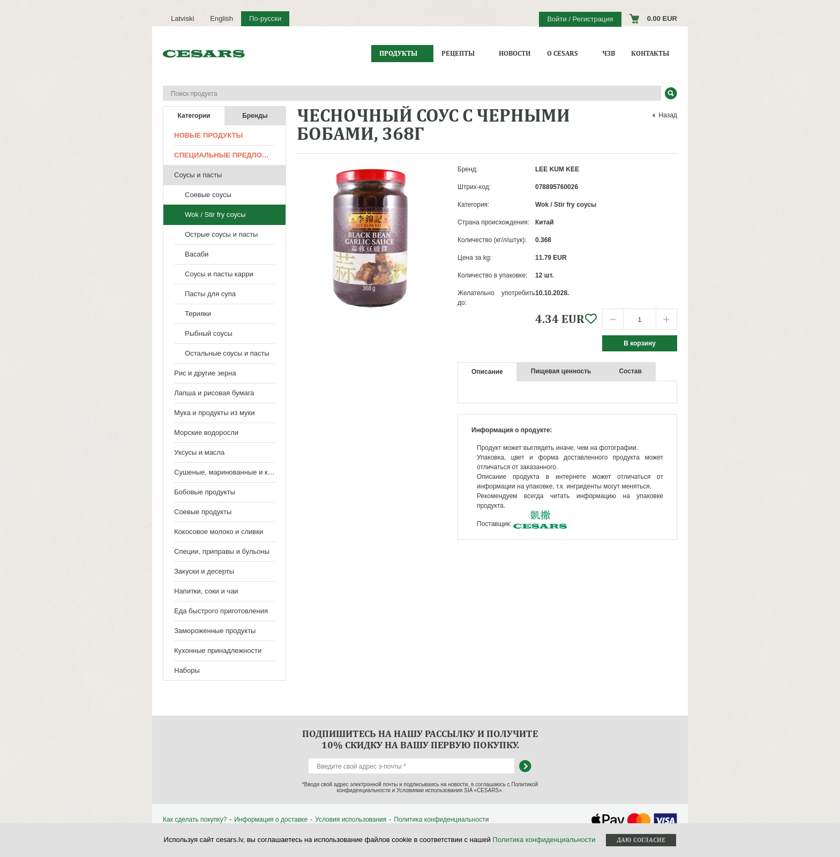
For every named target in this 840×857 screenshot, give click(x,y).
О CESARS (562, 53)
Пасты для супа (210, 294)
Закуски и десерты (204, 571)
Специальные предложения (230, 155)
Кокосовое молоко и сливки (218, 532)
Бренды (255, 115)
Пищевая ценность (561, 371)
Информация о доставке (271, 819)
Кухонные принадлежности (217, 650)
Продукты (398, 53)
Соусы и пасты (198, 175)
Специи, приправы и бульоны (221, 551)
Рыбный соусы (208, 333)
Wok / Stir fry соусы (215, 215)
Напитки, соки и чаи (206, 591)
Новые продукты (208, 135)
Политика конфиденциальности (441, 819)
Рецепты (458, 53)
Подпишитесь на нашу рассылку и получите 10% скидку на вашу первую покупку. (420, 739)
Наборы (187, 670)
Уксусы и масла (199, 452)
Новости (515, 53)
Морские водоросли (206, 432)
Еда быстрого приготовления (221, 611)
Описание (487, 371)
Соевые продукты (202, 512)
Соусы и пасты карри (219, 274)
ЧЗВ (608, 53)
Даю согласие (641, 840)
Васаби (196, 254)
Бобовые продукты (204, 492)
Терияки (198, 314)
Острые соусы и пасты (221, 234)
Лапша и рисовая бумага (214, 393)
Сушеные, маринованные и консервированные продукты (230, 472)
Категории (194, 115)
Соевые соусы (208, 195)
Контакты (650, 53)
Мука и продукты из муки (214, 413)
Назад (668, 115)
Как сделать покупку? (195, 819)
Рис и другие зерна (205, 373)
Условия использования (350, 819)
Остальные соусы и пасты (227, 353)
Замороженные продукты (215, 631)
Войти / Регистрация (580, 19)
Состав (630, 371)
